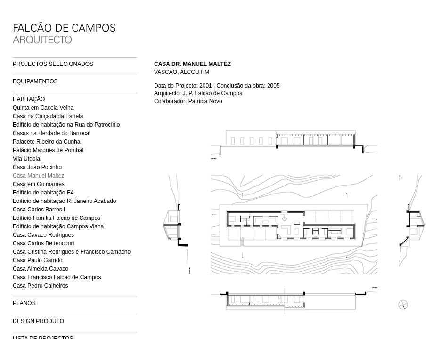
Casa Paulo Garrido (37, 260)
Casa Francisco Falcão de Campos (57, 277)
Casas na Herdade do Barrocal (51, 133)
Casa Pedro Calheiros (40, 285)
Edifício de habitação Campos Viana (58, 226)
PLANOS (24, 303)
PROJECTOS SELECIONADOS (53, 64)
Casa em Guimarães (39, 184)
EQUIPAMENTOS (35, 81)
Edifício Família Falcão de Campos (56, 218)
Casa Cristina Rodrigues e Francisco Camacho (72, 252)
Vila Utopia (26, 158)
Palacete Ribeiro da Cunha (46, 141)
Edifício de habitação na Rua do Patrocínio (66, 124)
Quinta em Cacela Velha (43, 108)
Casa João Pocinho (37, 167)
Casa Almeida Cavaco (40, 269)
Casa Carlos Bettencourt (43, 243)
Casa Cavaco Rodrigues (43, 235)
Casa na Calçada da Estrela (48, 116)
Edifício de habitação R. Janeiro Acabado (64, 201)
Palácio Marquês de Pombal (48, 150)
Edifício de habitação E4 (43, 192)
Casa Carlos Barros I (39, 209)
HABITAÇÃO (29, 99)
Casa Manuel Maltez (38, 175)
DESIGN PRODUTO (38, 321)
